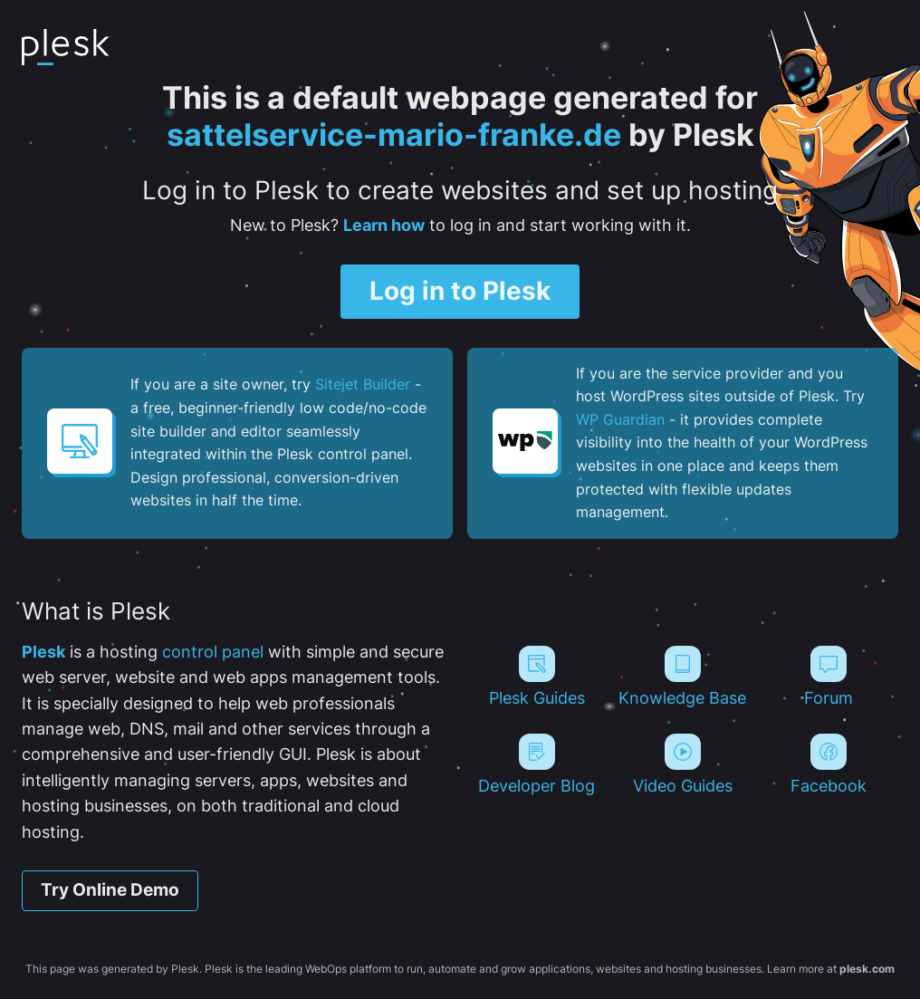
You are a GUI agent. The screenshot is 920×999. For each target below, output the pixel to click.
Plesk (43, 651)
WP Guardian (620, 419)
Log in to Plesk (460, 290)
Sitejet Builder (362, 384)
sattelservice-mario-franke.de (394, 134)
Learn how (384, 225)
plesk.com (867, 968)
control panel (213, 651)
